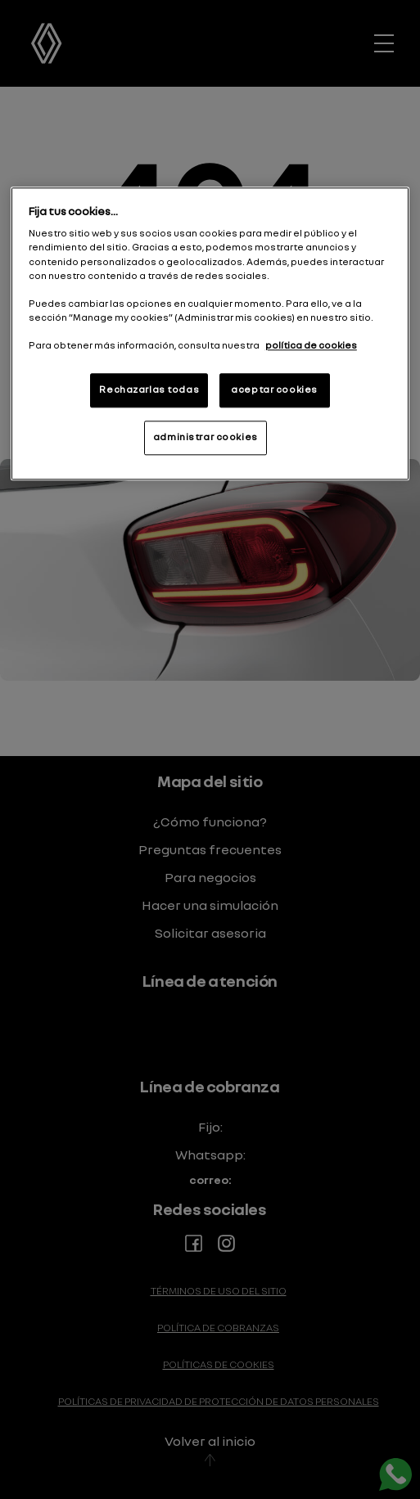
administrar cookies (205, 437)
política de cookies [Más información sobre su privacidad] (311, 345)
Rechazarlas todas (149, 389)
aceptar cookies (274, 389)
